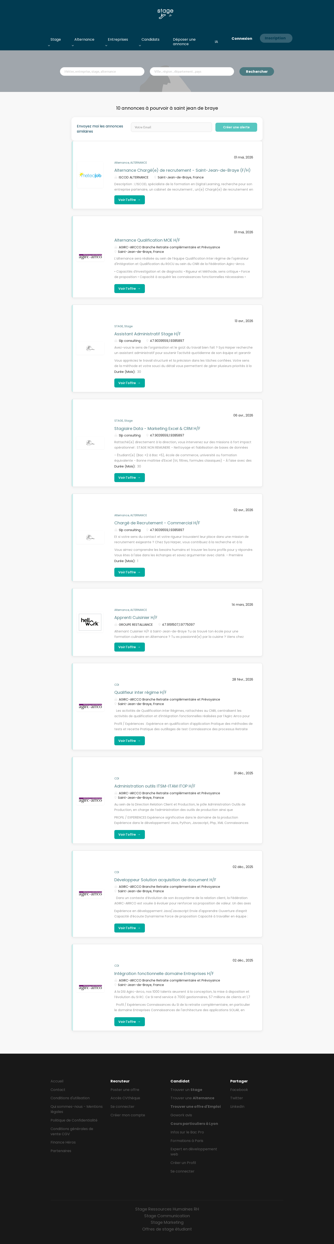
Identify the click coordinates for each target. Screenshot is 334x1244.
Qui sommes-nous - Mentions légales (77, 1109)
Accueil (57, 1081)
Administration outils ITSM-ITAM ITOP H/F (154, 786)
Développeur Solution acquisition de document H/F (165, 880)
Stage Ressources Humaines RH (167, 1209)
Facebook (239, 1089)
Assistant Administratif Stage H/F (147, 334)
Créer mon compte (128, 1115)
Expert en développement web (193, 1151)
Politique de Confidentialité (74, 1120)
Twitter (236, 1098)
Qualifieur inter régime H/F (140, 692)
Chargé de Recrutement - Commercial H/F (157, 523)
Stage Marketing (167, 1222)
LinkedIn (237, 1106)
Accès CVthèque (125, 1098)
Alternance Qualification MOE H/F (147, 240)
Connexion (242, 38)
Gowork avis (181, 1115)
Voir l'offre (129, 199)
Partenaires (61, 1150)
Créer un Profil (183, 1162)
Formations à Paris (186, 1140)
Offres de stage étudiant (167, 1229)
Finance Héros (63, 1142)
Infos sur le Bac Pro (187, 1132)
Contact (58, 1089)
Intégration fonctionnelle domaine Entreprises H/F (164, 973)
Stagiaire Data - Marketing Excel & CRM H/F (157, 428)
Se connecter (123, 1106)
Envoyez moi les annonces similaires (100, 129)
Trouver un (186, 1089)
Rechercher (257, 71)
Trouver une (192, 1098)
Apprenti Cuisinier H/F (135, 617)
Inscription (275, 38)
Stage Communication (167, 1216)
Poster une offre (125, 1089)
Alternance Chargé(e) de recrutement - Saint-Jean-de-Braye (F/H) (182, 170)
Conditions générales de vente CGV (72, 1131)
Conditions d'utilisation (70, 1098)
